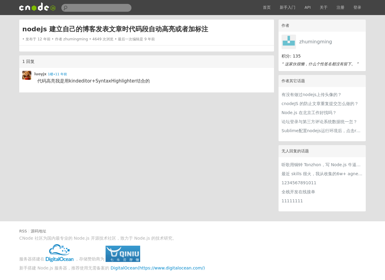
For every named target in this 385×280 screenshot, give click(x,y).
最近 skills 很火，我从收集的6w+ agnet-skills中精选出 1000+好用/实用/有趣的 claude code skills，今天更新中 (322, 173)
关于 (324, 7)
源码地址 (38, 231)
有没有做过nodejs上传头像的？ (312, 94)
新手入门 (287, 7)
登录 (357, 7)
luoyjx (40, 74)
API (307, 7)
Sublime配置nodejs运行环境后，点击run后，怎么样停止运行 (322, 130)
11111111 (292, 200)
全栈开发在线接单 (298, 191)
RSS (23, 231)
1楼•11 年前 (57, 74)
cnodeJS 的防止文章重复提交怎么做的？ (320, 103)
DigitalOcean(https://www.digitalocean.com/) (158, 268)
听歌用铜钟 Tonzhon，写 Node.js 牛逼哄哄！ (322, 164)
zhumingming (315, 42)
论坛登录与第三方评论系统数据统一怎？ (319, 121)
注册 (340, 7)
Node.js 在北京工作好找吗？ (309, 112)
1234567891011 (299, 182)
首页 (267, 7)
